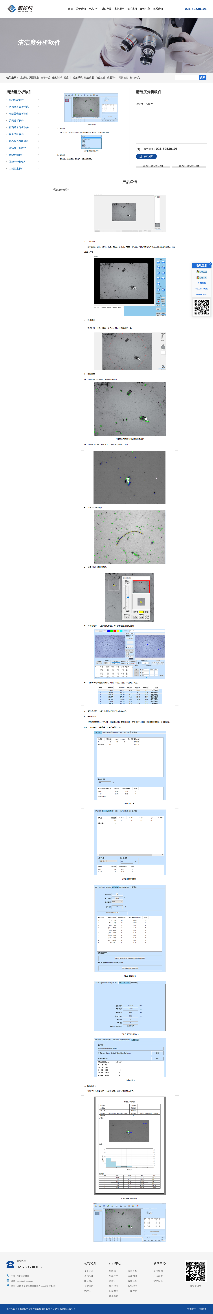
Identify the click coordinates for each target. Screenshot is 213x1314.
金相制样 (57, 77)
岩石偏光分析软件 (19, 141)
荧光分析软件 (16, 120)
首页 (70, 8)
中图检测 (132, 1291)
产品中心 (94, 8)
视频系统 (78, 77)
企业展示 (88, 1286)
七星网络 (202, 1309)
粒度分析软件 (16, 134)
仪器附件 (112, 77)
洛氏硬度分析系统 (19, 106)
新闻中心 (145, 8)
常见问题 (158, 1281)
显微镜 (24, 77)
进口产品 (106, 8)
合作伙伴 (88, 1276)
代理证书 (88, 1291)
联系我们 (158, 8)
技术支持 (132, 8)
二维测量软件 (16, 168)
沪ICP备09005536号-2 (65, 1309)
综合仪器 (89, 77)
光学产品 (46, 77)
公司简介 (90, 1263)
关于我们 (81, 8)
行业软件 (100, 77)
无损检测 (123, 77)
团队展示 (88, 1281)
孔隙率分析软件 (17, 161)
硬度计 (67, 77)
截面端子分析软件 (19, 127)
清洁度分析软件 (144, 104)
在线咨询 (146, 156)
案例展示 (119, 8)
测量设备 (34, 77)
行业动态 (158, 1276)
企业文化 (88, 1271)
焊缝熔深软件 (16, 155)
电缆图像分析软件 (19, 113)
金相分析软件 (16, 100)
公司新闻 (158, 1271)
